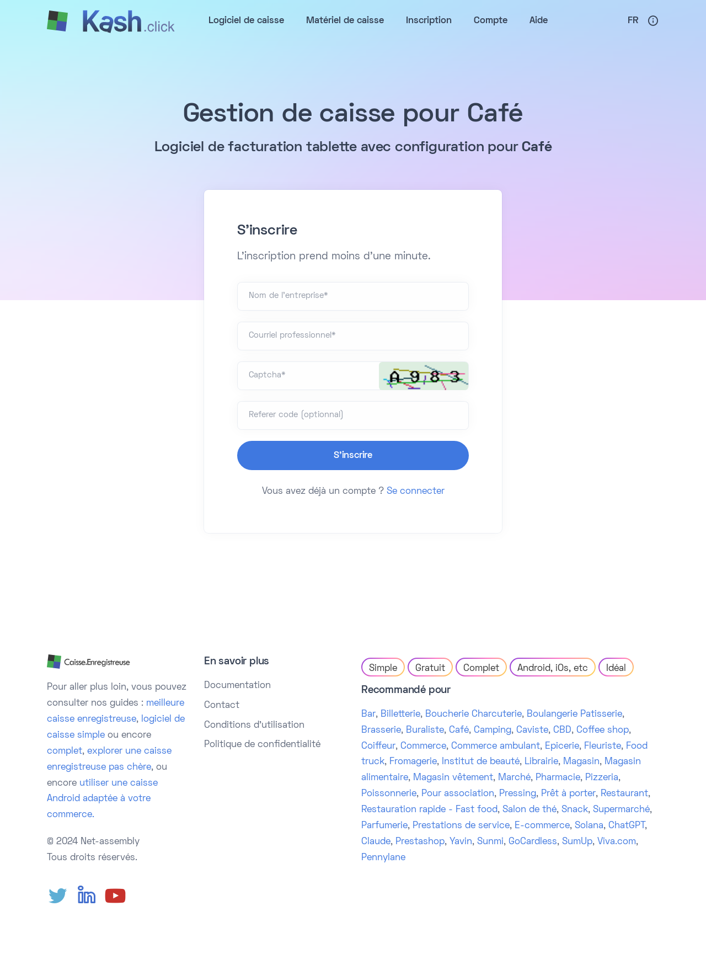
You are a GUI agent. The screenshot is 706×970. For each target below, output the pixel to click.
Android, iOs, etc (552, 668)
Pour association (457, 794)
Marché (514, 778)
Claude (376, 842)
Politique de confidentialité (262, 744)
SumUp (577, 842)
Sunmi (490, 842)
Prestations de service (461, 826)
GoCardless (533, 842)
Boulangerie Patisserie (574, 714)
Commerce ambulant (495, 746)
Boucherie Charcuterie (473, 714)
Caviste (532, 730)
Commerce (423, 746)
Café (459, 730)
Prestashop (420, 842)
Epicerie (562, 746)
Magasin (581, 762)
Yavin (461, 842)
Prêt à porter (568, 794)
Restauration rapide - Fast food (429, 810)
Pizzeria (601, 778)
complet (64, 751)
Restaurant (624, 794)
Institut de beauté (481, 762)
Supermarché (621, 810)
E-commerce (542, 826)
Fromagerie (413, 762)
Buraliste (425, 730)
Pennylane (383, 858)
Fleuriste (602, 746)
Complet (481, 668)
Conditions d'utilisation (254, 725)
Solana (589, 826)
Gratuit (430, 668)
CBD (562, 730)
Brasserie (381, 730)
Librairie (541, 762)
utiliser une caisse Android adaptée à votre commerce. (102, 799)
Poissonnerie (388, 794)
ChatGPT (626, 826)
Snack (574, 810)
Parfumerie (384, 826)
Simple (383, 668)
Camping (492, 730)
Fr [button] (633, 21)
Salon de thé (529, 810)
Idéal (616, 668)
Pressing (517, 794)
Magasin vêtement (453, 778)
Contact (221, 705)
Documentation (237, 685)
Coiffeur (378, 746)
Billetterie (400, 714)
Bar (368, 714)
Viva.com (616, 842)
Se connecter (416, 491)
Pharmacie (558, 778)
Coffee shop (602, 730)
